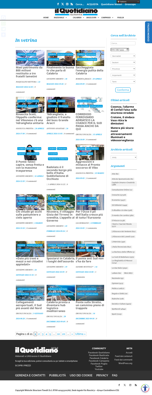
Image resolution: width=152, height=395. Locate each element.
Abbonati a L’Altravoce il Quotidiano (33, 356)
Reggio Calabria (34, 148)
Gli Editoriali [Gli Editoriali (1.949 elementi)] (119, 205)
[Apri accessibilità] (145, 388)
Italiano (121, 2)
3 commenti (91, 84)
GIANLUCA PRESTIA (24, 128)
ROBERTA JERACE (83, 79)
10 (58, 333)
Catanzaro (31, 54)
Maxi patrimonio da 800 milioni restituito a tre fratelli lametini (29, 72)
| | (57, 184)
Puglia (120, 17)
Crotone (61, 101)
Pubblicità (57, 375)
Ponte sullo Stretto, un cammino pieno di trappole (90, 305)
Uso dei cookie (81, 375)
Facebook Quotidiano (99, 352)
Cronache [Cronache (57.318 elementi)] (119, 195)
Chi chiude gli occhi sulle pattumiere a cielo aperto (29, 214)
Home (46, 17)
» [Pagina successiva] (72, 333)
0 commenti (31, 133)
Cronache (22, 59)
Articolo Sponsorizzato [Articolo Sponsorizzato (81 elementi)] (122, 179)
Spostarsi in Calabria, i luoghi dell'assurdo (61, 260)
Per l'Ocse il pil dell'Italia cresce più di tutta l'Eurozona (89, 214)
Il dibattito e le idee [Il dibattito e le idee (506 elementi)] (122, 210)
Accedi (129, 352)
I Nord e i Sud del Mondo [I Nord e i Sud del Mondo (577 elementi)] (122, 225)
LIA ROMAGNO (82, 223)
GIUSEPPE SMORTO (55, 79)
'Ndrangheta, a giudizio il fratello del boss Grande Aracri (58, 118)
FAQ (114, 375)
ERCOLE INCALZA (83, 134)
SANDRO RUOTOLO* (84, 267)
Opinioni (21, 154)
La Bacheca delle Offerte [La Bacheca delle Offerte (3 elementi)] (123, 252)
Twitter (99, 366)
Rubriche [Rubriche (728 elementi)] (118, 299)
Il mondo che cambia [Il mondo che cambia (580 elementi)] (123, 215)
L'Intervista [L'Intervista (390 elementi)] (118, 242)
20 (63, 333)
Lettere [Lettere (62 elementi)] (116, 273)
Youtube (99, 369)
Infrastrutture (96, 106)
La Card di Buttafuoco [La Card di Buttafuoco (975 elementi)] (123, 257)
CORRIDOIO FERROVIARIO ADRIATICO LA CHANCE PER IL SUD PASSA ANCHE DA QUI (89, 121)
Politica (81, 294)
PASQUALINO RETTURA (26, 82)
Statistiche (93, 203)
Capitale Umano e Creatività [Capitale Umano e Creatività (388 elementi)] (123, 184)
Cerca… (80, 4)
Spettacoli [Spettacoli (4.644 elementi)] (119, 309)
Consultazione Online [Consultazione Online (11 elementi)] (122, 190)
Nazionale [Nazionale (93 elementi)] (118, 278)
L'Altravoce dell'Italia (87, 101)
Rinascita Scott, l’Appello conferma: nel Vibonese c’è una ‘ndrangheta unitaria (29, 118)
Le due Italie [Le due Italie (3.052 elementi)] (119, 268)
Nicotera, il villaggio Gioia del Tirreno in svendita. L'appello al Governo (61, 216)
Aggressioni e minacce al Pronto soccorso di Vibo (88, 164)
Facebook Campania (99, 361)
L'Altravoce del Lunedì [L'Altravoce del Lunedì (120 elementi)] (123, 237)
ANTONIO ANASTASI (55, 128)
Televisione (54, 59)
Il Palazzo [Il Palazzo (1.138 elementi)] (118, 221)
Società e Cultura (65, 54)
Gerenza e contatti (30, 375)
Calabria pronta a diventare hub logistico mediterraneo (58, 306)
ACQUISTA (92, 4)
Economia (91, 54)
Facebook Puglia (99, 363)
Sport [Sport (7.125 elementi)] (117, 314)
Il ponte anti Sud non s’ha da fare (90, 260)
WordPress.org (125, 363)
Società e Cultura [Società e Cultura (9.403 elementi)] (121, 304)
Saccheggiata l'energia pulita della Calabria (89, 70)
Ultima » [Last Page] (80, 333)
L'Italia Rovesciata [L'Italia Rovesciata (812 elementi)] (121, 247)
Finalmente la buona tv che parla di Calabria (60, 70)
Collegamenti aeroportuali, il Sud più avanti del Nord (29, 305)
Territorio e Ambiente (87, 59)
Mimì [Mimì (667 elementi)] (128, 273)
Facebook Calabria (99, 358)
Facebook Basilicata (99, 355)
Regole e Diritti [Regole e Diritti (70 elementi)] (119, 294)
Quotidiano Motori (111, 4)
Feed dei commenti (123, 360)
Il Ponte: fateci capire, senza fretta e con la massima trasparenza (30, 166)
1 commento (91, 228)
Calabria (77, 17)
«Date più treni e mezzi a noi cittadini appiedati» (29, 261)
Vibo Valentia (32, 101)
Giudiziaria (32, 59)
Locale (62, 203)
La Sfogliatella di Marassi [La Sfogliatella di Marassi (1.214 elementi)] (122, 262)
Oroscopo (130, 4)
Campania (106, 17)
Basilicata (91, 17)
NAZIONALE (59, 17)
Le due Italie (83, 106)
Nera (90, 154)
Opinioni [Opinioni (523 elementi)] (117, 283)
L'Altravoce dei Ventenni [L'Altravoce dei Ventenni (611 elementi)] (124, 231)
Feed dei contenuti (123, 356)
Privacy (102, 375)
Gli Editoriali (32, 198)
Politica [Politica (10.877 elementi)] (118, 288)
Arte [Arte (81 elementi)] (115, 174)
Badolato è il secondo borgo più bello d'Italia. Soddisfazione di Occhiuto (59, 173)
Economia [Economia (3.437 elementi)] (118, 200)
